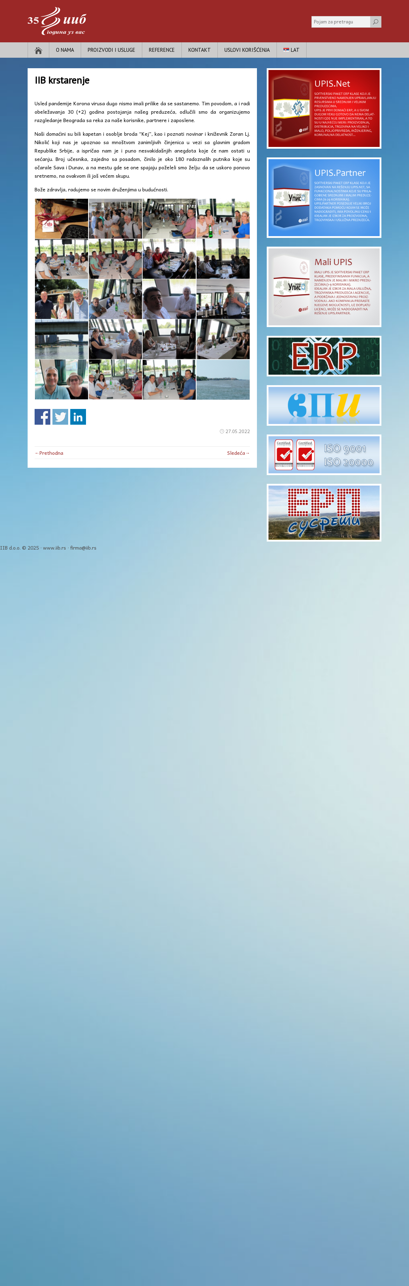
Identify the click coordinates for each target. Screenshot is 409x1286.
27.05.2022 (237, 431)
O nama (65, 50)
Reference (162, 50)
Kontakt (199, 50)
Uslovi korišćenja (247, 50)
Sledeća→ (238, 453)
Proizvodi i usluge (111, 50)
